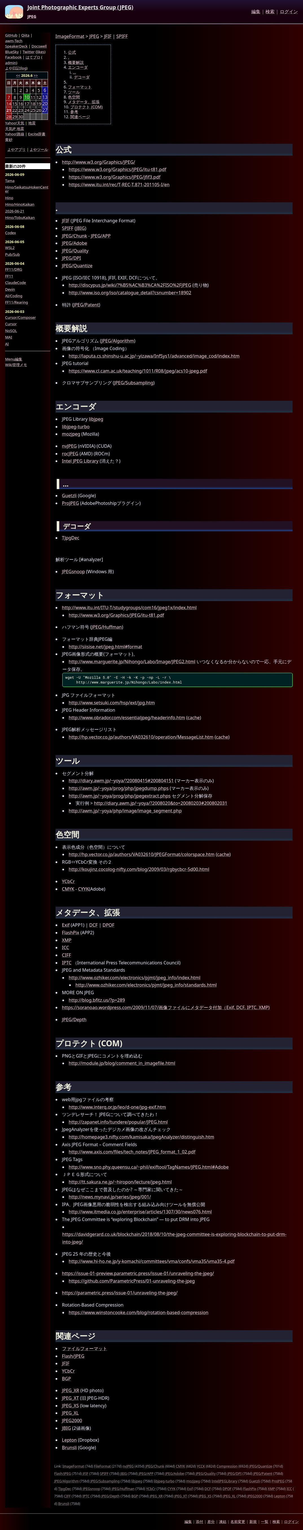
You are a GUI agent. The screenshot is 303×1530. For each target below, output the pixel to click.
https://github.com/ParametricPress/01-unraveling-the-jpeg (132, 1281)
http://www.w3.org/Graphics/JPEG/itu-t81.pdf (116, 615)
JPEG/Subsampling (133, 383)
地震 (32, 123)
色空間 (74, 97)
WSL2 (9, 248)
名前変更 (237, 1521)
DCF (93, 925)
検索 (270, 11)
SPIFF (122, 36)
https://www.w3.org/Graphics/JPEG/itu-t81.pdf (117, 169)
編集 (255, 11)
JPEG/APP (101, 236)
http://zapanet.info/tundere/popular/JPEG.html (118, 1122)
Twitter (29, 51)
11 (32, 97)
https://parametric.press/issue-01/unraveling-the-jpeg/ (120, 1293)
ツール (74, 92)
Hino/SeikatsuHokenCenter (26, 189)
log (23, 68)
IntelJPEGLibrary (224, 1481)
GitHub (11, 35)
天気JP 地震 (14, 128)
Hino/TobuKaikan (20, 217)
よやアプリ (16, 149)
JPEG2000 (72, 1420)
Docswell (39, 46)
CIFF (66, 955)
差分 (211, 1521)
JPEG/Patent (86, 305)
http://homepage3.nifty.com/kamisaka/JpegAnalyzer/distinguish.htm (141, 1137)
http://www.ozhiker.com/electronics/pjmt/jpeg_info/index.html (135, 978)
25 (32, 110)
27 (44, 110)
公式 (72, 52)
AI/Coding (13, 296)
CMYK (68, 889)
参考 (74, 111)
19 (38, 103)
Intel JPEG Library (80, 461)
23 (20, 110)
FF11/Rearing (16, 302)
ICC (65, 947)
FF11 (9, 276)
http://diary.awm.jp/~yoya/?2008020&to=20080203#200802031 (160, 803)
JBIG (80, 228)
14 (8, 103)
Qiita (25, 35)
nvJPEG (69, 446)
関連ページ (80, 116)
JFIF (107, 36)
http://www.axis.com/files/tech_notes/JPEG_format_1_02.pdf (132, 1152)
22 (14, 110)
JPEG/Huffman (107, 627)
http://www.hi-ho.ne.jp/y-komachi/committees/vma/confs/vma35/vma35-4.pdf (152, 1261)
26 (38, 110)
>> (36, 75)
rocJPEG (70, 454)
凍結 (222, 1521)
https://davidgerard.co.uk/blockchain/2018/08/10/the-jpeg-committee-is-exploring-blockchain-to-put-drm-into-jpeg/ (174, 1238)
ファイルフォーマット (84, 1348)
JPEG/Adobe (74, 243)
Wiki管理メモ (16, 364)
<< (18, 75)
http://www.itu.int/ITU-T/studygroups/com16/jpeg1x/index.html (129, 607)
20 (44, 104)
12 (38, 97)
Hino (9, 198)
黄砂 (8, 139)
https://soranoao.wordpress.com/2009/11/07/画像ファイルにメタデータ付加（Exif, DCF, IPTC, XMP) (166, 1007)
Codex (10, 233)
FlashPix (70, 932)
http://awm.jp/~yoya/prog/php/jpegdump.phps (119, 788)
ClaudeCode (15, 283)
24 (26, 110)
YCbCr (68, 881)
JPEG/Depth (74, 1019)
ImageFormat (70, 36)
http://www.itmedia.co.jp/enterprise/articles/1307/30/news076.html (140, 1212)
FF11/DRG (13, 269)
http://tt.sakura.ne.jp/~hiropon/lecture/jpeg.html (120, 1182)
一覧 (264, 1521)
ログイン (289, 11)
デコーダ (82, 77)
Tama (9, 181)
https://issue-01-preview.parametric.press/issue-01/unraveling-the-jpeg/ (138, 1273)
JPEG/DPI (71, 258)
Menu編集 (13, 359)
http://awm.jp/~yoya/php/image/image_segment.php (125, 811)
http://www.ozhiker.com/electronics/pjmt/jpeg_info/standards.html (146, 985)
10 (26, 97)
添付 (199, 1521)
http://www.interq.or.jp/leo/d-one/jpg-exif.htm (117, 1107)
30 (20, 116)
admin (10, 62)
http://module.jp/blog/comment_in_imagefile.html (122, 1063)
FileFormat (102, 1466)
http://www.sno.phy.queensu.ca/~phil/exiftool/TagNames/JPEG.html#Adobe (149, 1167)
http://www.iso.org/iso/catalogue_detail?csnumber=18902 (130, 293)
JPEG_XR (70, 1390)
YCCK (201, 1466)
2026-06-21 (14, 211)
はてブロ (33, 57)
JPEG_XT (70, 1398)
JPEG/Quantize (77, 266)
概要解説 (76, 62)
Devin (10, 289)
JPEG (31, 16)
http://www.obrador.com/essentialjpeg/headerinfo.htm (127, 717)
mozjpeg (71, 434)
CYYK (83, 889)
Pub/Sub (12, 254)
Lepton (69, 1440)
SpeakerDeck (16, 46)
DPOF (108, 925)
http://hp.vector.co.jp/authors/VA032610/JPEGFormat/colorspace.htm (142, 854)
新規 (253, 1521)
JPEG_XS (70, 1406)
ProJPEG (70, 503)
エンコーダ (78, 67)
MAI (8, 337)
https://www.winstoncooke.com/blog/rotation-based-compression (138, 1312)
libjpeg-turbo (76, 427)
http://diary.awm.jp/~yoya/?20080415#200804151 (121, 781)
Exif (66, 925)
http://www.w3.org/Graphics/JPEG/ (98, 162)
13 (44, 97)
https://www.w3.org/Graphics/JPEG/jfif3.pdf (115, 177)
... (74, 72)
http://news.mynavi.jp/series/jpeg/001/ (110, 1197)
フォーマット (80, 86)
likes (40, 51)
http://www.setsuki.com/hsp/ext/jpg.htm (112, 703)
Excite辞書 (36, 133)
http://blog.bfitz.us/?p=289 (97, 1000)
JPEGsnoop (73, 571)
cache (194, 717)
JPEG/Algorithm (117, 341)
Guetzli (69, 495)
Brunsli (69, 1447)
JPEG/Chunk (74, 236)
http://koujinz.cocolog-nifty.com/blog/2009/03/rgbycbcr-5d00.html (139, 869)
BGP (66, 1379)
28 (8, 116)
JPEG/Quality (75, 251)
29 (14, 116)
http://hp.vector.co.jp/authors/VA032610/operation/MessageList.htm (141, 737)
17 (26, 103)
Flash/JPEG (73, 1356)
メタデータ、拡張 (84, 101)
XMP (67, 940)
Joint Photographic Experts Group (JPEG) (80, 8)
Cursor (11, 324)
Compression (227, 1466)
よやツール (39, 149)
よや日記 (12, 68)
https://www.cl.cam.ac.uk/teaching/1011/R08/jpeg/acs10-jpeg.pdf (138, 371)
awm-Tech (13, 40)
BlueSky (12, 51)
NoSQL (11, 331)
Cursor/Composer (20, 317)
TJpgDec (70, 538)
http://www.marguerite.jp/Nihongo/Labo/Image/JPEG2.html (132, 661)
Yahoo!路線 (14, 133)
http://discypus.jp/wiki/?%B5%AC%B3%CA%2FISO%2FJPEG (130, 285)
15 (14, 103)
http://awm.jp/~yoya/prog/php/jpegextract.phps (120, 796)
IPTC (67, 963)
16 (20, 103)
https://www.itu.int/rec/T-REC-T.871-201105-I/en (119, 185)
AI (7, 344)
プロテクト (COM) (86, 106)
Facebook (13, 57)
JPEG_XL (70, 1413)
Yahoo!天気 (14, 123)
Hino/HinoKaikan (19, 204)
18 (32, 103)
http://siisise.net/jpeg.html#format (105, 647)
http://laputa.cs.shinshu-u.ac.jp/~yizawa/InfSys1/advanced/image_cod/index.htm (154, 356)
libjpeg (96, 419)
